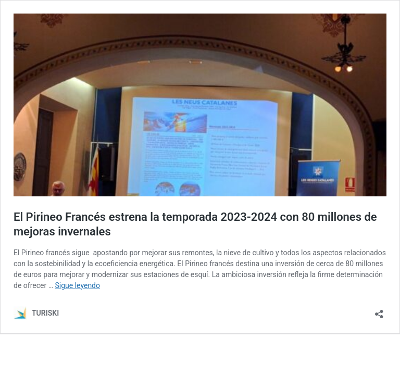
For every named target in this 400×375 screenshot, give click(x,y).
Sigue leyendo (78, 285)
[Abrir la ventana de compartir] (379, 311)
